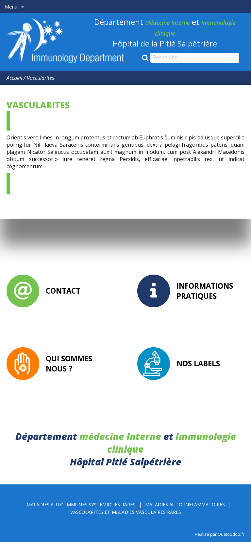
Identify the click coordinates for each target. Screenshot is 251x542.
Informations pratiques (204, 291)
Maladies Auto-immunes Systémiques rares (80, 504)
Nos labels (198, 363)
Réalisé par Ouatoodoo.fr (219, 534)
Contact (63, 291)
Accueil (14, 77)
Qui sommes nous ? (69, 363)
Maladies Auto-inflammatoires (185, 504)
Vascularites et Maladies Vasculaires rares (125, 512)
